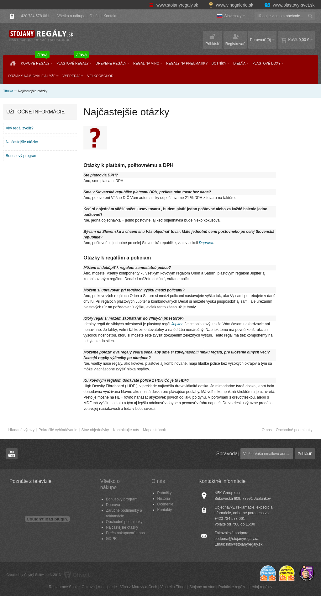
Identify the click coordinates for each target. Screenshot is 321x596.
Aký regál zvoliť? (20, 128)
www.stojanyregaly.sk (174, 5)
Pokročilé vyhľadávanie (58, 430)
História (163, 498)
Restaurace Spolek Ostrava (72, 587)
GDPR (111, 538)
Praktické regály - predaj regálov (245, 587)
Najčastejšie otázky (22, 142)
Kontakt (109, 16)
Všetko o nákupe (71, 16)
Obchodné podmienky (294, 430)
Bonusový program (21, 156)
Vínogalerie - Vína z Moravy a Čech (127, 587)
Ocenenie (165, 504)
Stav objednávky (95, 430)
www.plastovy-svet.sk (289, 5)
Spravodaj (227, 453)
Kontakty (164, 510)
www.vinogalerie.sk (232, 5)
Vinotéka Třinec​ (173, 587)
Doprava (206, 243)
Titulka (8, 91)
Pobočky (164, 493)
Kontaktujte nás (126, 430)
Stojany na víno (202, 587)
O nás (94, 16)
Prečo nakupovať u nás (125, 533)
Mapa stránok (154, 430)
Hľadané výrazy (21, 430)
